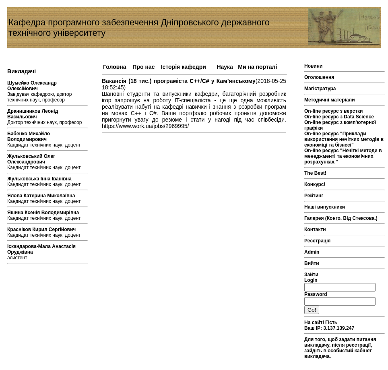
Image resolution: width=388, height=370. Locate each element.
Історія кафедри (183, 67)
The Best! (315, 173)
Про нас (143, 67)
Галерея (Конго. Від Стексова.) (341, 218)
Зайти (311, 274)
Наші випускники (324, 207)
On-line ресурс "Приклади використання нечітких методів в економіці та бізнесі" (344, 139)
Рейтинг (313, 195)
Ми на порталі (257, 67)
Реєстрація (317, 241)
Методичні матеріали (329, 100)
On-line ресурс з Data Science (339, 117)
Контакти (315, 229)
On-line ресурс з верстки (333, 111)
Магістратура (320, 88)
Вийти (311, 263)
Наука (225, 67)
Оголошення (319, 77)
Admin (311, 252)
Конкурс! (314, 184)
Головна (114, 67)
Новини (313, 66)
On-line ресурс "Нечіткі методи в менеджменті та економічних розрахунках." (343, 156)
